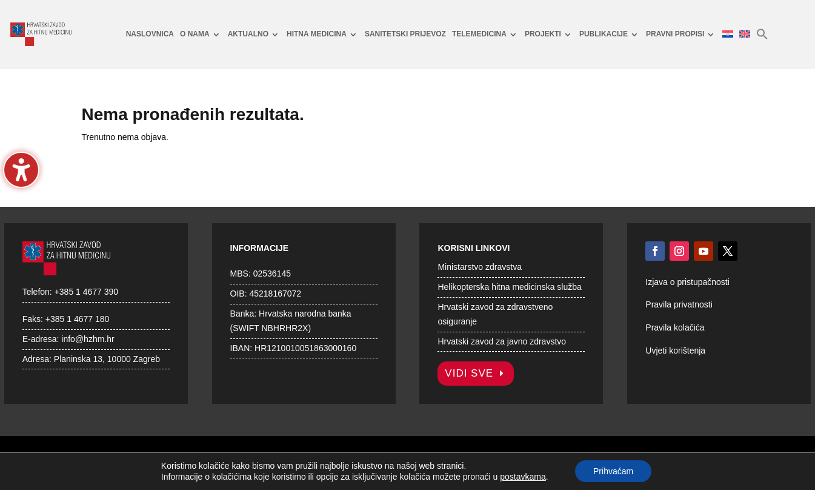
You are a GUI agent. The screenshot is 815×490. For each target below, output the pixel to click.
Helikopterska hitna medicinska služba (509, 287)
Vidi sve (469, 373)
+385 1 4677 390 (87, 292)
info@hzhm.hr (87, 339)
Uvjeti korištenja (675, 350)
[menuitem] (150, 34)
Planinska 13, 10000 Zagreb (107, 359)
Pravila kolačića (674, 327)
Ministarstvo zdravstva (479, 267)
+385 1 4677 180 (77, 319)
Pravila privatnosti (679, 304)
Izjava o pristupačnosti (687, 282)
